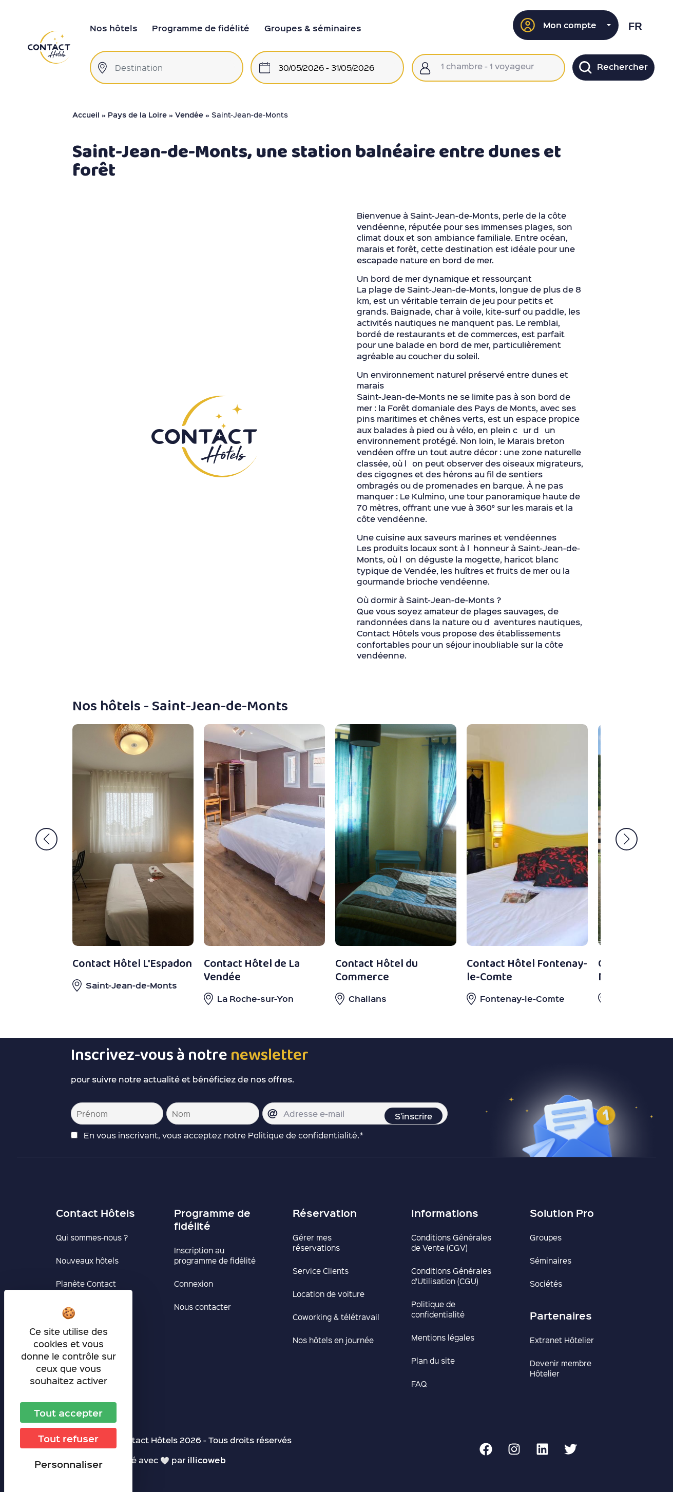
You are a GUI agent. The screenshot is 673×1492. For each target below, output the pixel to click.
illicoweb (206, 1460)
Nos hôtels (114, 28)
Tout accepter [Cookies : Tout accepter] (68, 1412)
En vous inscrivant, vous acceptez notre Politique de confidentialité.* (223, 1135)
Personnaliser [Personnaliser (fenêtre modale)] (68, 1463)
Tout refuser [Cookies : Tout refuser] (68, 1438)
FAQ (419, 1384)
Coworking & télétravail (336, 1317)
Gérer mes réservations (316, 1242)
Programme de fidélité (200, 28)
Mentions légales (442, 1337)
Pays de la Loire (137, 114)
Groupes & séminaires (312, 28)
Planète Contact (86, 1283)
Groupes (546, 1237)
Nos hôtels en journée (333, 1340)
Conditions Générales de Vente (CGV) (451, 1242)
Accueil (86, 114)
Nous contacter (202, 1307)
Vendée (189, 114)
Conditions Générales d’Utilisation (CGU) (451, 1276)
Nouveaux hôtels (87, 1260)
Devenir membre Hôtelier (560, 1368)
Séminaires (550, 1260)
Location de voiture (328, 1294)
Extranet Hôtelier (562, 1340)
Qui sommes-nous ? (92, 1237)
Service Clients (321, 1271)
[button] (566, 25)
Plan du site (433, 1360)
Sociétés (546, 1283)
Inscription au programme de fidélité (215, 1255)
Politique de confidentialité (438, 1309)
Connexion (193, 1283)
